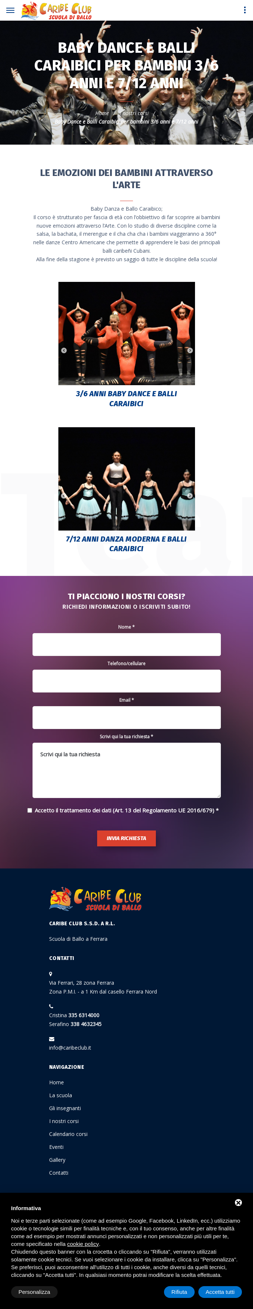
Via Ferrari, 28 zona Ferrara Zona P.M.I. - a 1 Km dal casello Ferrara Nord (103, 987)
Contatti (58, 1172)
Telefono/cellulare (126, 663)
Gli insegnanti (65, 1108)
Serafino (75, 1023)
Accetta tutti (220, 1292)
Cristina (74, 1015)
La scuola (60, 1095)
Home (102, 113)
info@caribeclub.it (70, 1047)
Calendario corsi (68, 1133)
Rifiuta (179, 1292)
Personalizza (34, 1292)
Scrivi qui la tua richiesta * (126, 736)
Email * (126, 700)
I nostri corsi (134, 113)
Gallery (57, 1159)
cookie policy (83, 1244)
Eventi (56, 1146)
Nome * (126, 627)
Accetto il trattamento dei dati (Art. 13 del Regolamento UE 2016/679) (124, 810)
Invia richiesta (126, 838)
